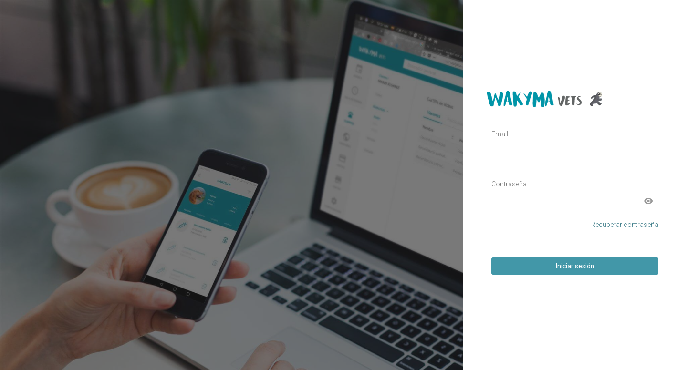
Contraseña (509, 184)
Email (499, 134)
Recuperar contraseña (624, 224)
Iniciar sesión (575, 266)
